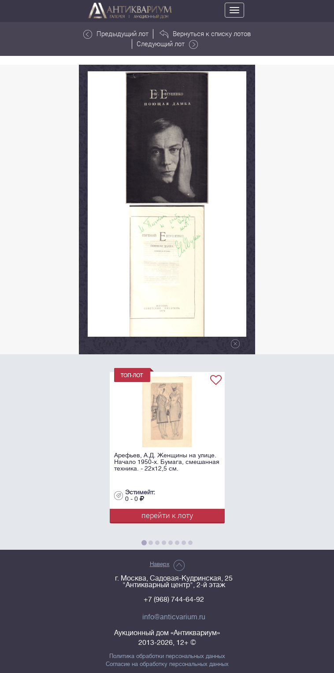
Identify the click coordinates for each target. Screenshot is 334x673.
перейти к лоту (167, 515)
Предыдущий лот (115, 34)
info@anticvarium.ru (173, 617)
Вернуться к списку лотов (205, 34)
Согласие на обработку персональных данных (167, 664)
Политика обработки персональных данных (167, 656)
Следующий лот (167, 44)
